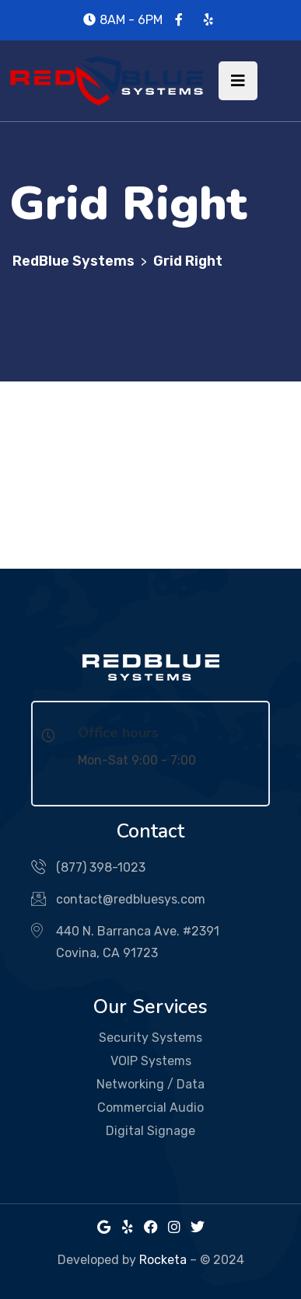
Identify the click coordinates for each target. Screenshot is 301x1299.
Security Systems (150, 1037)
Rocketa (163, 1259)
